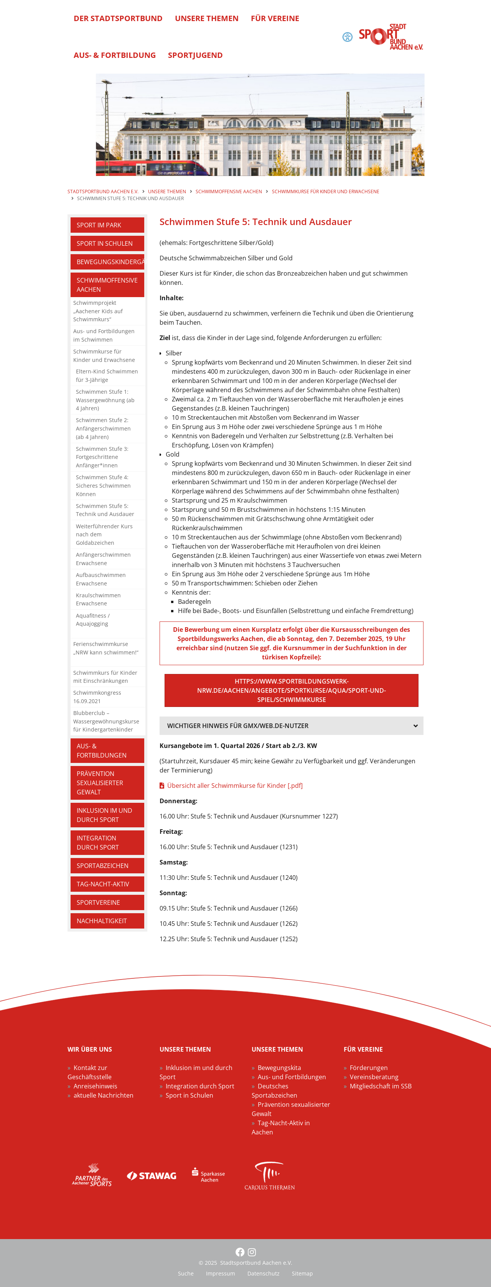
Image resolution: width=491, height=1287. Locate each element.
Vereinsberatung (374, 1077)
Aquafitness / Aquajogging (93, 620)
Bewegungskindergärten (110, 262)
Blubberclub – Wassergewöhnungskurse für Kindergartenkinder (106, 721)
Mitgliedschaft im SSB (381, 1086)
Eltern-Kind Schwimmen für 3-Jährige (107, 375)
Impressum (220, 1273)
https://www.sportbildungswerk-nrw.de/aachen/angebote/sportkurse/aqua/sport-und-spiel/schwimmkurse (291, 690)
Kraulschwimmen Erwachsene (98, 599)
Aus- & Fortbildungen (102, 750)
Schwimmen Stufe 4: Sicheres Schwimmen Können (103, 485)
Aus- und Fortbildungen (292, 1077)
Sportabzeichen (103, 865)
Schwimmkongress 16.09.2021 (97, 697)
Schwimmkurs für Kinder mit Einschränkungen (105, 677)
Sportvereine (98, 902)
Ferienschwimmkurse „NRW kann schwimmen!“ (105, 648)
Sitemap (302, 1273)
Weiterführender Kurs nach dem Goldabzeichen (104, 534)
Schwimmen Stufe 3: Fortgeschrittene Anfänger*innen (102, 457)
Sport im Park (99, 225)
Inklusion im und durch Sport (104, 815)
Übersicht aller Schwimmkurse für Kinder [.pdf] (235, 785)
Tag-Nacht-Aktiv (103, 884)
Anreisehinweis (95, 1086)
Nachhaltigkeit (102, 921)
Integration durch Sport (98, 842)
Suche (186, 1273)
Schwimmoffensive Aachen (107, 285)
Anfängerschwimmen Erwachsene (103, 559)
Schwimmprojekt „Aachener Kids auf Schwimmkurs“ (98, 311)
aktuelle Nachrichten (103, 1095)
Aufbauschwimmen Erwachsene (101, 579)
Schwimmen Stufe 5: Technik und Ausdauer (105, 510)
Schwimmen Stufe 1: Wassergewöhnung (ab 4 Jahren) (105, 400)
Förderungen (369, 1067)
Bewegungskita (279, 1067)
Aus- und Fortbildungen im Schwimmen (104, 335)
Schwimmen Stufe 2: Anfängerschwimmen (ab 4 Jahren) (103, 428)
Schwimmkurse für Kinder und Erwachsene (104, 355)
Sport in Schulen (105, 243)
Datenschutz (263, 1273)
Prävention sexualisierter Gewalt (100, 782)
